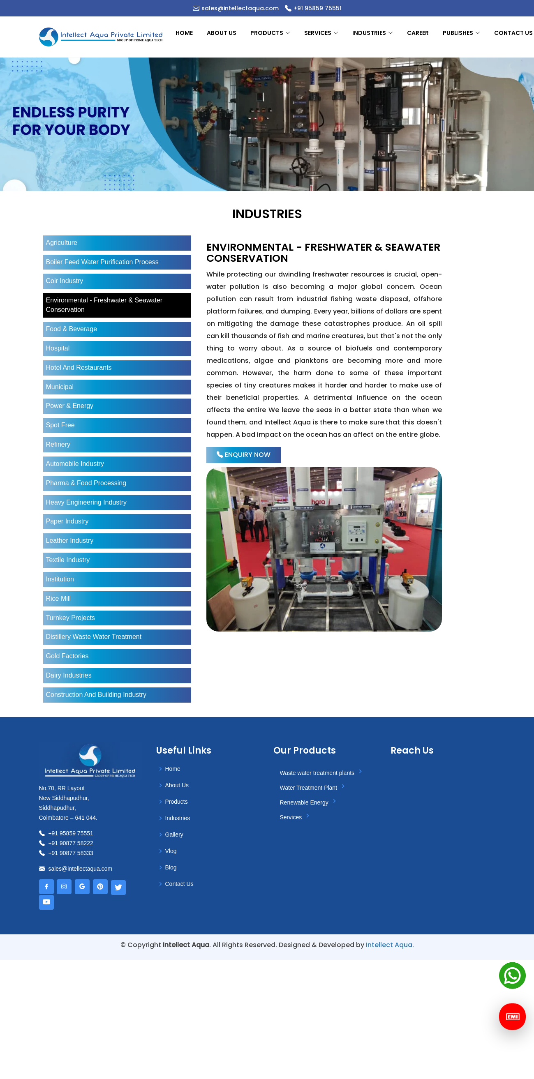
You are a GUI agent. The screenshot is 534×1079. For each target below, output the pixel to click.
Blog (171, 867)
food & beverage (71, 328)
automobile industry (75, 463)
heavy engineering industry (86, 502)
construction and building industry (96, 694)
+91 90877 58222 (66, 843)
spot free (60, 425)
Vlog (171, 851)
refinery (58, 444)
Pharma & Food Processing (86, 483)
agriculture (61, 242)
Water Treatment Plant (314, 786)
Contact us (513, 33)
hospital (58, 348)
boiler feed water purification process (102, 261)
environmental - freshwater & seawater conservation (104, 305)
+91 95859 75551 (318, 8)
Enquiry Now (243, 454)
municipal (60, 386)
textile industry (68, 559)
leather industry (70, 540)
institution (60, 579)
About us (221, 33)
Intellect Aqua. (390, 945)
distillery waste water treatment (94, 636)
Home (184, 33)
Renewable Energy (309, 801)
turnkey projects (70, 617)
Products (176, 802)
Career (418, 33)
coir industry (64, 280)
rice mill (58, 598)
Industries (177, 818)
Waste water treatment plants (322, 771)
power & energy (70, 405)
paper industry (67, 521)
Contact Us (179, 884)
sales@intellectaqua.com (240, 8)
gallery (174, 834)
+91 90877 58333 (66, 853)
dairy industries (69, 675)
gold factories (67, 655)
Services (296, 816)
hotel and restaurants (79, 367)
